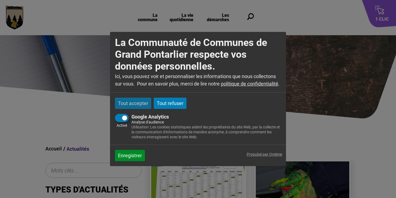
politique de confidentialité (249, 84)
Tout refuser (170, 103)
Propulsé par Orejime (264, 154)
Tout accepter (133, 103)
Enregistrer (130, 155)
